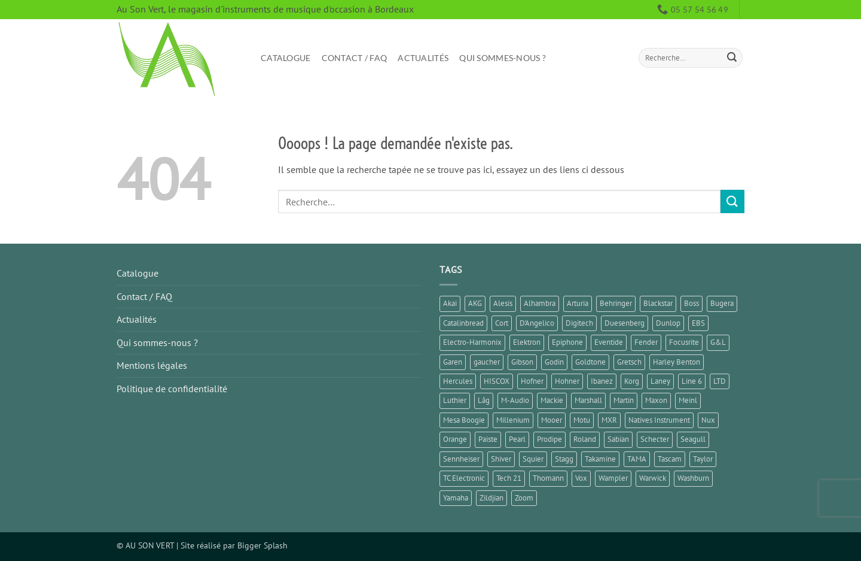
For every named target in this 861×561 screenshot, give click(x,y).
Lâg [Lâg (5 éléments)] (484, 400)
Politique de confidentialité (172, 389)
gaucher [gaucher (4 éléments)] (487, 362)
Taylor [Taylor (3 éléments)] (703, 459)
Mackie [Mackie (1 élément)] (552, 400)
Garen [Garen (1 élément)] (452, 362)
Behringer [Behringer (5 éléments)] (616, 303)
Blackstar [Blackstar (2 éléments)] (658, 303)
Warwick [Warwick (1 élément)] (652, 478)
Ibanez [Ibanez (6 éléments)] (602, 381)
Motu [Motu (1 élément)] (581, 420)
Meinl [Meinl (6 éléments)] (688, 400)
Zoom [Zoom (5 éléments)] (524, 498)
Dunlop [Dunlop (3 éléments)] (668, 323)
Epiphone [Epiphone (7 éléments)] (567, 342)
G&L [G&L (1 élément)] (718, 342)
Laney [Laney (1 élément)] (660, 381)
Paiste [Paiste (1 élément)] (487, 439)
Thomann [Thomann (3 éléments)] (548, 478)
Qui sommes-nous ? (502, 58)
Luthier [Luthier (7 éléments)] (454, 400)
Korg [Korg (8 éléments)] (631, 381)
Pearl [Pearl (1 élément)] (517, 439)
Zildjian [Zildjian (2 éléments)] (491, 498)
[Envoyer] (732, 58)
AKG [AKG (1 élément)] (475, 303)
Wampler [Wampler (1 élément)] (613, 478)
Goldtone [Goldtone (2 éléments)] (590, 362)
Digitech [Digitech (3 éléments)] (579, 323)
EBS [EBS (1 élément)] (698, 323)
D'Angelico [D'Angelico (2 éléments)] (537, 323)
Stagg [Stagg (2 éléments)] (564, 459)
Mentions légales (152, 365)
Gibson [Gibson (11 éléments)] (522, 362)
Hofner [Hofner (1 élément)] (532, 381)
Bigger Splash (262, 545)
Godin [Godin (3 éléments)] (554, 362)
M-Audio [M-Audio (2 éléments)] (515, 400)
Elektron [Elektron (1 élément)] (527, 342)
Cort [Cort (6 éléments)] (501, 323)
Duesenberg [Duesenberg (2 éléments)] (624, 323)
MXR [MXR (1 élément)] (609, 420)
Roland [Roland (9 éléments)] (584, 439)
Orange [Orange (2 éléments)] (455, 439)
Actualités (423, 58)
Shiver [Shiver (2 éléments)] (501, 459)
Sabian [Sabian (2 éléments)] (618, 439)
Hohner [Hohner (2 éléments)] (567, 381)
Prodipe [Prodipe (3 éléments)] (549, 439)
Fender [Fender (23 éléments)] (646, 342)
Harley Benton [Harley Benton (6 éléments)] (676, 362)
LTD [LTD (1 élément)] (719, 381)
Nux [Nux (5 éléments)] (708, 420)
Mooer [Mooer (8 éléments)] (551, 420)
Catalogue (286, 58)
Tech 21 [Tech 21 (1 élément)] (508, 478)
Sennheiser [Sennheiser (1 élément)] (461, 459)
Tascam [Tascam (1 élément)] (670, 459)
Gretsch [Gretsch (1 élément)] (629, 362)
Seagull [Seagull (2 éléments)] (693, 439)
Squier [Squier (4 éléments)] (533, 459)
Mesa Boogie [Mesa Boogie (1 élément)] (464, 420)
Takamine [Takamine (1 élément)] (600, 459)
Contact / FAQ (354, 58)
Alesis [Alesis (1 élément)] (502, 303)
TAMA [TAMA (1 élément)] (636, 459)
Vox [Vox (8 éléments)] (581, 478)
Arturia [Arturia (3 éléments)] (577, 303)
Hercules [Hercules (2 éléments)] (457, 381)
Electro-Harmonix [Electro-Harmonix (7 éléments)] (472, 342)
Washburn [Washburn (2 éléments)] (693, 478)
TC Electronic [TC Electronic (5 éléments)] (464, 478)
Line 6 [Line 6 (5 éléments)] (692, 381)
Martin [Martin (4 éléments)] (623, 400)
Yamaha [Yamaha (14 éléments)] (455, 498)
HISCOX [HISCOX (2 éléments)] (496, 381)
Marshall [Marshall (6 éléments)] (588, 400)
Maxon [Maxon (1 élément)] (656, 400)
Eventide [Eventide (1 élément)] (608, 342)
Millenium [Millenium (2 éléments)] (513, 420)
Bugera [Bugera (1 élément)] (722, 303)
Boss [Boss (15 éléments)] (691, 303)
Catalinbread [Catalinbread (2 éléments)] (463, 323)
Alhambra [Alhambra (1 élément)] (539, 303)
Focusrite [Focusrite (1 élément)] (684, 342)
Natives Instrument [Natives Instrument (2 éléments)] (659, 420)
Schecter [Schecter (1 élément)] (654, 439)
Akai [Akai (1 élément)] (450, 303)
